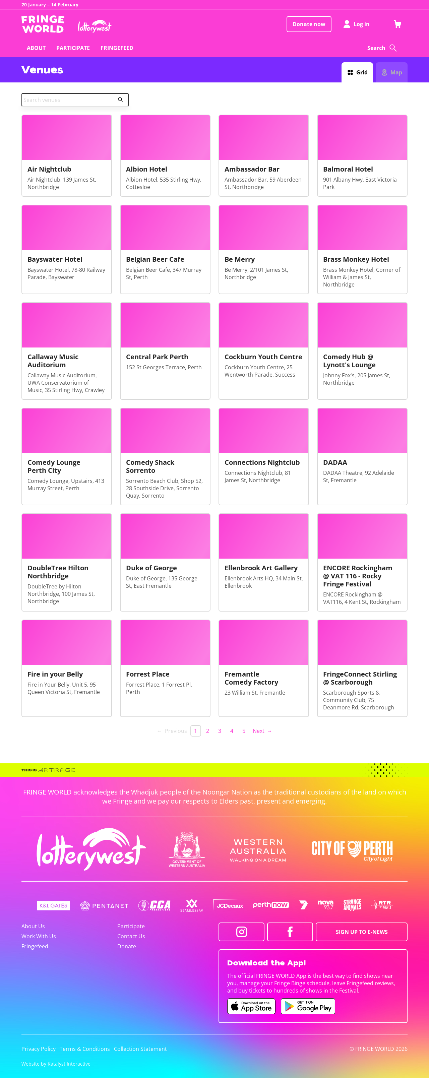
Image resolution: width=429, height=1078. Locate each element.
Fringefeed (34, 946)
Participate (131, 926)
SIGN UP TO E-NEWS (362, 932)
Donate (126, 946)
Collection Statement (140, 1049)
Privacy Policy (38, 1049)
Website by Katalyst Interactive (55, 1064)
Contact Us (131, 936)
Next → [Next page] (262, 731)
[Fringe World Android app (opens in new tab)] (308, 1006)
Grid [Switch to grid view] (362, 72)
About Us (33, 926)
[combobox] (75, 100)
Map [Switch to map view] (396, 72)
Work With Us (38, 936)
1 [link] (195, 731)
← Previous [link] (172, 731)
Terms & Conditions (85, 1049)
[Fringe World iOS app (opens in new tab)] (251, 1006)
